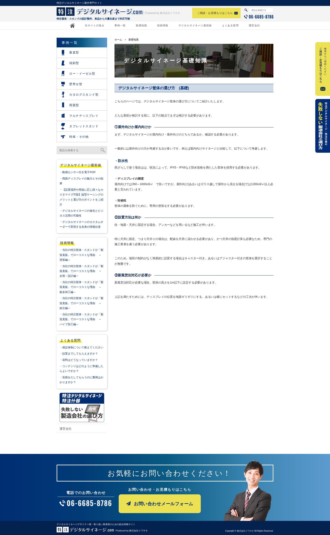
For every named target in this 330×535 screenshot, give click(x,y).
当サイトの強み (94, 25)
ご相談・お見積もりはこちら (215, 13)
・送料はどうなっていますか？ (79, 359)
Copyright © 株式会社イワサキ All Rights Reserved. (249, 531)
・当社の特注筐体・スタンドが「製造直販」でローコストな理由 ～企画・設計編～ (81, 271)
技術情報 (162, 25)
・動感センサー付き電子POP (77, 172)
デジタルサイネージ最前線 (195, 25)
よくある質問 (230, 25)
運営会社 (254, 25)
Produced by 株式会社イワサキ (162, 13)
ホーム (118, 39)
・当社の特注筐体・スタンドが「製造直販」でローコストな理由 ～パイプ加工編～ (81, 319)
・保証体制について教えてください (81, 347)
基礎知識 (141, 25)
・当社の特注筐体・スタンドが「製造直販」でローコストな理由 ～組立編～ (81, 303)
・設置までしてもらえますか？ (79, 353)
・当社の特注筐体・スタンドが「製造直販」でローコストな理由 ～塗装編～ (81, 254)
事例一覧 (120, 25)
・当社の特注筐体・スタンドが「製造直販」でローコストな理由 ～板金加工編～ (81, 287)
